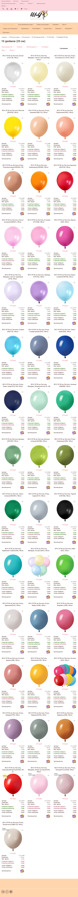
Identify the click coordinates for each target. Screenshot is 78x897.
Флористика (47, 28)
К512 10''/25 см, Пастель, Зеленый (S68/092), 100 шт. (65, 385)
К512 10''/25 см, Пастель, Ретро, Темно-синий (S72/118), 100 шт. (13, 385)
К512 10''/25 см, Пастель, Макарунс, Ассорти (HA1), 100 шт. (39, 549)
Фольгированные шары (25, 24)
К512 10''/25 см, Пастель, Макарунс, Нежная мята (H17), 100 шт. (39, 386)
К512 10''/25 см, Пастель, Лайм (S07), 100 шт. (65, 549)
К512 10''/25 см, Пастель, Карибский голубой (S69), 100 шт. (13, 549)
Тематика (58, 28)
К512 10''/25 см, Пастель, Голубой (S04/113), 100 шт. (13, 330)
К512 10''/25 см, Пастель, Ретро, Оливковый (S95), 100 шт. (65, 440)
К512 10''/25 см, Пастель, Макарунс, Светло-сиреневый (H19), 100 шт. (13, 277)
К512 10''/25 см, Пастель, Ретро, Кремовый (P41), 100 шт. (13, 604)
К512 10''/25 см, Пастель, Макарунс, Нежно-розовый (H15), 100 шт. (39, 770)
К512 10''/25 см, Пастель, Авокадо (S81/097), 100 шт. (13, 440)
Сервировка (24, 28)
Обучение (6, 32)
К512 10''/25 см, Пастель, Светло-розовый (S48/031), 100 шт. (13, 221)
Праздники (68, 28)
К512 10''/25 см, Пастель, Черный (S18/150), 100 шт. (65, 495)
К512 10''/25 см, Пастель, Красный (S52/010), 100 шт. (65, 166)
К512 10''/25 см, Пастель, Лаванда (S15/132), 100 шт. (39, 276)
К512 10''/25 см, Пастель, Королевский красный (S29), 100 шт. (13, 770)
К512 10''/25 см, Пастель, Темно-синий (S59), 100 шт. (65, 330)
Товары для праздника (10, 28)
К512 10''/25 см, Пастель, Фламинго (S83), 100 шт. (65, 604)
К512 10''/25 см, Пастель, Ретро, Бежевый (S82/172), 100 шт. (38, 111)
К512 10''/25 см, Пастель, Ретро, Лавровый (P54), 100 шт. (38, 714)
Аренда (3, 6)
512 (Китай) (50, 37)
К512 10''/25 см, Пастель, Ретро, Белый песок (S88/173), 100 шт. (13, 823)
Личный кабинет (6, 1)
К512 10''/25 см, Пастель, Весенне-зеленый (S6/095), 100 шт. (39, 440)
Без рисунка (26, 37)
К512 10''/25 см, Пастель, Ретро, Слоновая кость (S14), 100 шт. (65, 56)
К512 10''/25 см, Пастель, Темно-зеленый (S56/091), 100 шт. (13, 495)
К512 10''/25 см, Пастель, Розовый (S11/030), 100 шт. (39, 221)
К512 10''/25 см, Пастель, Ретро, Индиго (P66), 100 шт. (38, 604)
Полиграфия (36, 28)
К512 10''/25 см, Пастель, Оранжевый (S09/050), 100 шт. (39, 166)
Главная (4, 37)
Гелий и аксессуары (42, 24)
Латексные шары (8, 24)
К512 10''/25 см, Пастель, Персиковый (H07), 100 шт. (65, 111)
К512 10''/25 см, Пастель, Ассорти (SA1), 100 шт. (65, 659)
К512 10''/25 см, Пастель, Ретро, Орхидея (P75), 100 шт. (13, 714)
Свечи (64, 24)
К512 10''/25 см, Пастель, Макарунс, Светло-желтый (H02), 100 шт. (39, 57)
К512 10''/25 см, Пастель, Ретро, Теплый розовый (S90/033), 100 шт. (13, 167)
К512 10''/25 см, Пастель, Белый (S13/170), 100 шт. (13, 56)
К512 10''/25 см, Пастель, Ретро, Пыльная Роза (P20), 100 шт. (65, 769)
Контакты (15, 1)
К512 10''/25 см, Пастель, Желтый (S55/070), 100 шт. (13, 111)
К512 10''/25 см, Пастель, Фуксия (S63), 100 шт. (65, 221)
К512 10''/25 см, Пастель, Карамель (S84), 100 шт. (65, 714)
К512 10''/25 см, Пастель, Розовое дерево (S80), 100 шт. (13, 659)
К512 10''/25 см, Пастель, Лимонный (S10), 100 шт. (39, 659)
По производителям (38, 37)
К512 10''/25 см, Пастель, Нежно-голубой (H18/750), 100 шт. (65, 276)
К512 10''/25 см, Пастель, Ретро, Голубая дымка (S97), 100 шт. (38, 330)
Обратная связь (41, 3)
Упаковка (55, 24)
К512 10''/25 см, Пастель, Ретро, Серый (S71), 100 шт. (38, 495)
